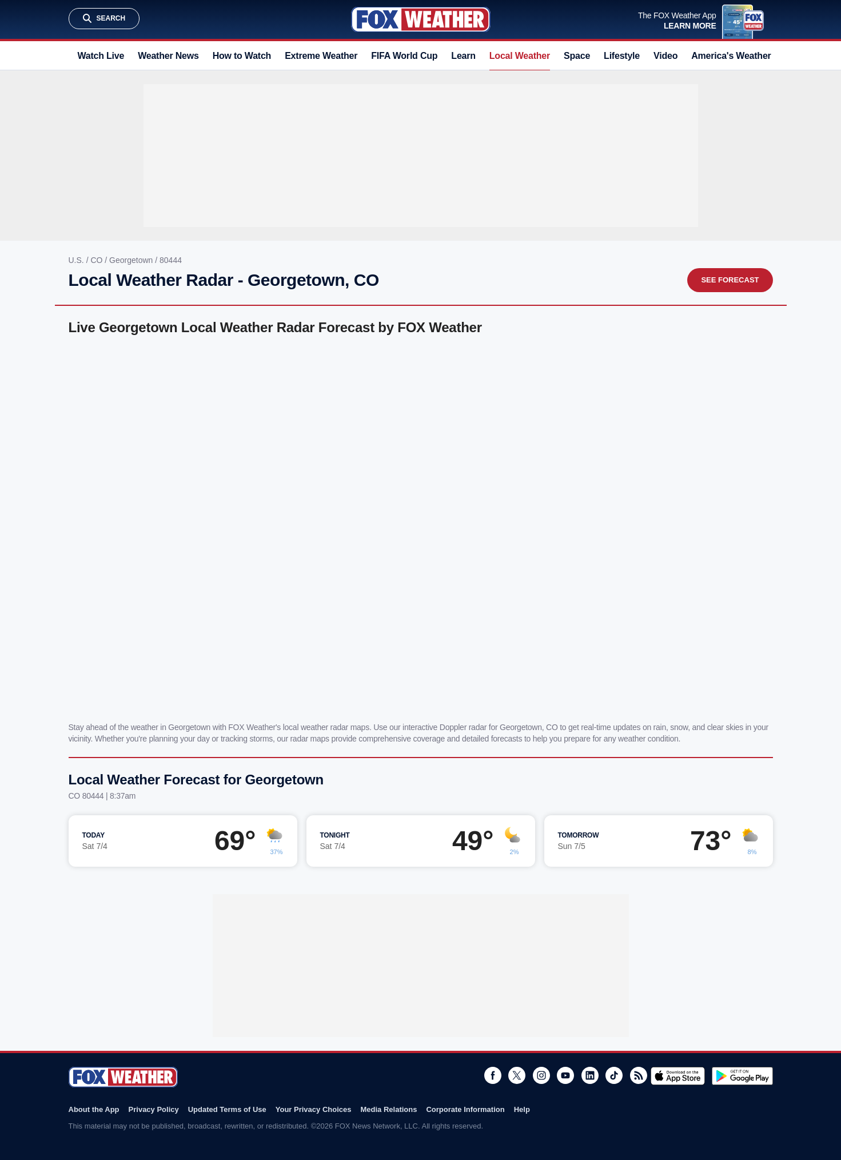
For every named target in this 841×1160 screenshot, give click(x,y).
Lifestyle (622, 56)
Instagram (541, 1075)
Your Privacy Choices (314, 1109)
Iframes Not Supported (421, 526)
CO (97, 260)
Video (665, 56)
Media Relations (388, 1109)
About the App (94, 1109)
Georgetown (132, 260)
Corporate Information (465, 1109)
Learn (463, 56)
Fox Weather (421, 19)
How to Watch (242, 56)
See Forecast (730, 280)
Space (577, 56)
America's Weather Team (743, 56)
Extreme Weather (321, 56)
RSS (638, 1075)
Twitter (516, 1075)
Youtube (565, 1075)
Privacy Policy (154, 1109)
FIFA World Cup (404, 56)
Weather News (168, 56)
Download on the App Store (678, 1076)
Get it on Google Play (742, 1076)
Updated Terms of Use (227, 1109)
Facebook (492, 1075)
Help (522, 1109)
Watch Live (101, 56)
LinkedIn (590, 1075)
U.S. (77, 260)
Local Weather (519, 56)
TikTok (614, 1075)
